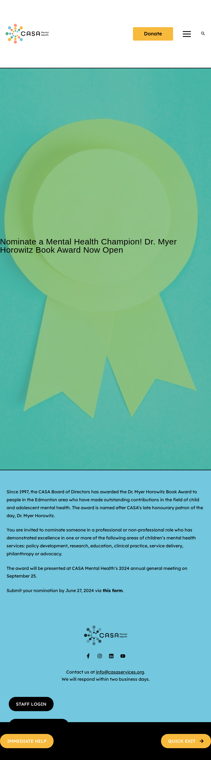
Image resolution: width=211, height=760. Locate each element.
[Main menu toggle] (187, 34)
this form (113, 590)
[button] (153, 34)
